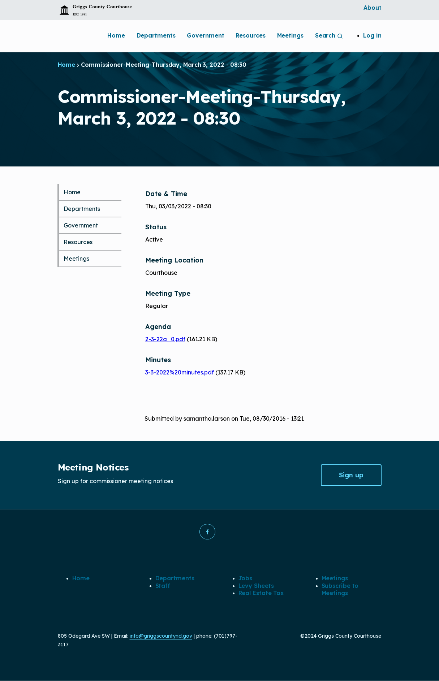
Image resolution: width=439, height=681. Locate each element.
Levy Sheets (256, 585)
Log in (372, 35)
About (372, 7)
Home (116, 35)
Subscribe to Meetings (340, 589)
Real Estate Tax (261, 593)
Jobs (245, 578)
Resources (250, 35)
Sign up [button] (351, 475)
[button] (207, 532)
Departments (156, 35)
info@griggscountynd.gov (161, 636)
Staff (163, 585)
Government (205, 35)
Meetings (290, 35)
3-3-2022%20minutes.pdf (179, 372)
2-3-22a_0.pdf (165, 339)
